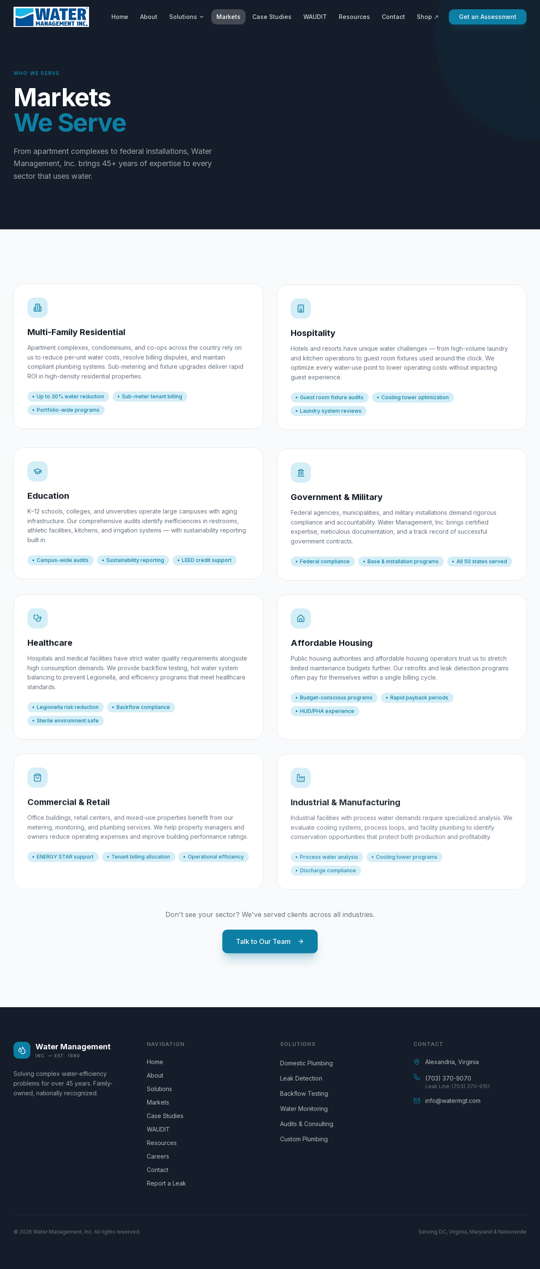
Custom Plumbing (304, 1139)
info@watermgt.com (453, 1100)
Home (119, 16)
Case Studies (272, 16)
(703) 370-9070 (448, 1078)
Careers (161, 1156)
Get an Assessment (487, 16)
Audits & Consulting (306, 1123)
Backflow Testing (304, 1093)
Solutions (187, 16)
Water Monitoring (304, 1108)
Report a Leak (170, 1183)
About (148, 16)
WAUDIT (315, 16)
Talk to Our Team (270, 941)
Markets (228, 16)
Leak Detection (301, 1078)
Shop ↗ (428, 16)
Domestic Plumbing (306, 1063)
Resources (354, 16)
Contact (393, 16)
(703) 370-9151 (471, 1086)
